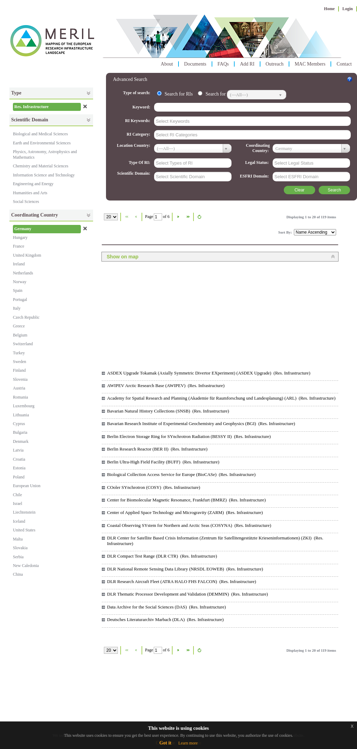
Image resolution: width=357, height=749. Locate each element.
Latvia (18, 450)
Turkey (19, 352)
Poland (18, 477)
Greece (19, 326)
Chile (17, 494)
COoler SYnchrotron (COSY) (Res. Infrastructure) (153, 487)
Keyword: (141, 107)
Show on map (122, 256)
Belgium (20, 335)
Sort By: (285, 232)
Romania (20, 397)
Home (329, 8)
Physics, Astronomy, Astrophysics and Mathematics (45, 154)
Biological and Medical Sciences (40, 133)
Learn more (188, 743)
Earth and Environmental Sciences (42, 143)
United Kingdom (27, 255)
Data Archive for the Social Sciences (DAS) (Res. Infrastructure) (166, 607)
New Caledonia (26, 565)
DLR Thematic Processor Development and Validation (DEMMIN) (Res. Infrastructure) (187, 594)
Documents (195, 64)
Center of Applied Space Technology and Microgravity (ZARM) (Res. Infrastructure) (185, 512)
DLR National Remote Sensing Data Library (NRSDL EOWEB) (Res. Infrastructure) (185, 569)
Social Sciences (26, 201)
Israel (17, 503)
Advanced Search (130, 79)
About (167, 64)
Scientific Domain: (134, 173)
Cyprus (19, 423)
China (18, 574)
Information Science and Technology (44, 175)
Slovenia (20, 379)
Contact (344, 64)
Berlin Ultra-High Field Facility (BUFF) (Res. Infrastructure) (163, 461)
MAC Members (310, 64)
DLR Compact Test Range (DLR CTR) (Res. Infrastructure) (162, 556)
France (18, 246)
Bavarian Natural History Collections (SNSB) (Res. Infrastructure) (168, 411)
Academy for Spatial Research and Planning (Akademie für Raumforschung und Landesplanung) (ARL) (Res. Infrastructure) (221, 398)
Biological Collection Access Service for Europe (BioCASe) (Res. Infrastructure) (181, 474)
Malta (18, 539)
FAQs (223, 64)
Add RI (247, 64)
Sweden (19, 361)
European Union (26, 485)
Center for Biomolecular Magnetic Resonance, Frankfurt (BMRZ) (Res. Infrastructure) (186, 499)
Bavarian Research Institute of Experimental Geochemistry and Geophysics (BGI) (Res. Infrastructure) (201, 423)
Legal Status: (257, 162)
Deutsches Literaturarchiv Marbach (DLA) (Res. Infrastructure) (165, 619)
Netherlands (23, 273)
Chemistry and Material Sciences (40, 166)
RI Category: (139, 134)
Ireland (19, 264)
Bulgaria (20, 432)
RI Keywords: (138, 120)
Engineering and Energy (33, 183)
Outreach (274, 64)
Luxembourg (24, 405)
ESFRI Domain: (255, 176)
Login (347, 8)
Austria (19, 388)
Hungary (20, 237)
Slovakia (20, 547)
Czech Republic (26, 317)
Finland (19, 370)
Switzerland (23, 343)
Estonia (19, 468)
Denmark (21, 441)
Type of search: (137, 92)
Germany (22, 228)
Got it (165, 743)
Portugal (20, 299)
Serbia (18, 556)
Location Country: (134, 145)
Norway (19, 281)
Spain (17, 290)
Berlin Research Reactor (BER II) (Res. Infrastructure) (157, 449)
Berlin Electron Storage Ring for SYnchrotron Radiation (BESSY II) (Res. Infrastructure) (189, 436)
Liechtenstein (24, 512)
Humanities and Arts (30, 192)
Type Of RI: (140, 162)
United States (24, 530)
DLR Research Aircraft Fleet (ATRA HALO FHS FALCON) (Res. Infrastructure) (181, 581)
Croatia (19, 459)
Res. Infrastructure (31, 106)
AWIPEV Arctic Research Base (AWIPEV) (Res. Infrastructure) (166, 385)
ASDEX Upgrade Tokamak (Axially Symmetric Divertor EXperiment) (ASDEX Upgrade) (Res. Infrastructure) (208, 373)
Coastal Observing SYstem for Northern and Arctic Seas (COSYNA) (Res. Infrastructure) (189, 525)
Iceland (19, 521)
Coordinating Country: (258, 148)
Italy (17, 308)
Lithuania (21, 415)
